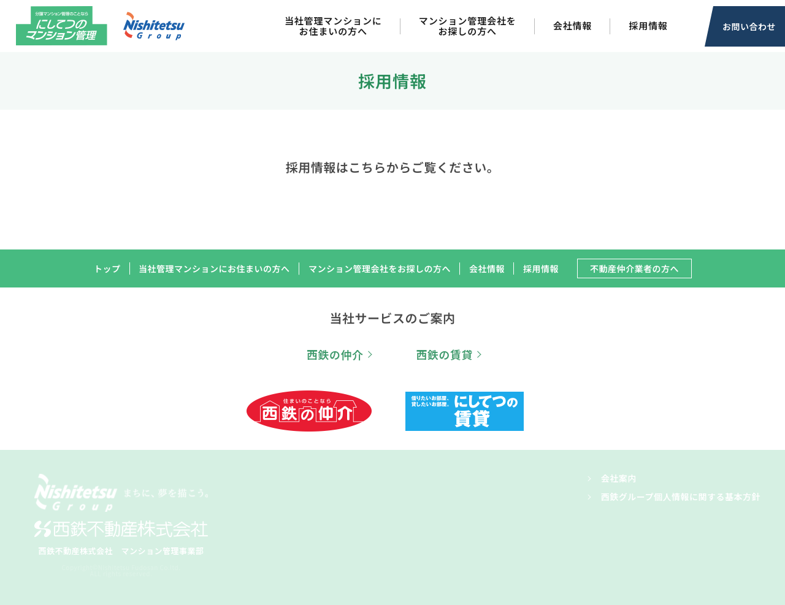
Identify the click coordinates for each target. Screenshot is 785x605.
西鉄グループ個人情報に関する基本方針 (680, 496)
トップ (106, 268)
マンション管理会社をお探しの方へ (467, 25)
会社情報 (572, 25)
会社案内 (619, 478)
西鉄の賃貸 (444, 354)
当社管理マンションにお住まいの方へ (333, 25)
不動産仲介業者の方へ (633, 268)
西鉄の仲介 (335, 354)
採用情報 (648, 25)
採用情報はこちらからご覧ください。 (393, 167)
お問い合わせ (749, 26)
